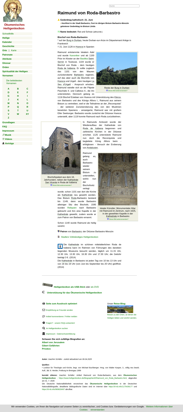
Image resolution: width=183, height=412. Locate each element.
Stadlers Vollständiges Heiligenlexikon (79, 237)
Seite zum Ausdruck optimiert (61, 303)
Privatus (46, 349)
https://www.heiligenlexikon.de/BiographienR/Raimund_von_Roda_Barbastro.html (93, 378)
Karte (14, 50)
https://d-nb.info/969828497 (53, 389)
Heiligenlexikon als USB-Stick (63, 287)
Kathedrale (111, 216)
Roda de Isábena (66, 68)
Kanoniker (75, 55)
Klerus (117, 97)
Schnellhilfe (8, 33)
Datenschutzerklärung (66, 334)
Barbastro (79, 75)
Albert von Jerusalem (53, 342)
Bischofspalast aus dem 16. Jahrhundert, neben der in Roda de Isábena (61, 181)
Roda (73, 198)
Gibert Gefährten (51, 345)
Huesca (79, 47)
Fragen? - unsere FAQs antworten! (60, 323)
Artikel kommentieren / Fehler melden (61, 316)
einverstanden (97, 409)
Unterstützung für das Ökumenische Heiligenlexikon (72, 292)
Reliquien (72, 208)
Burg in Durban (74, 40)
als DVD (95, 287)
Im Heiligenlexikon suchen (57, 328)
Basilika (84, 58)
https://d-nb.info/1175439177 (121, 387)
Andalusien (92, 148)
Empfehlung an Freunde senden (59, 310)
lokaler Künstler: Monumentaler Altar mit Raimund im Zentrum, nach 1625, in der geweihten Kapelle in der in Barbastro (118, 213)
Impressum (50, 334)
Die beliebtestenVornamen (14, 81)
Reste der (116, 89)
